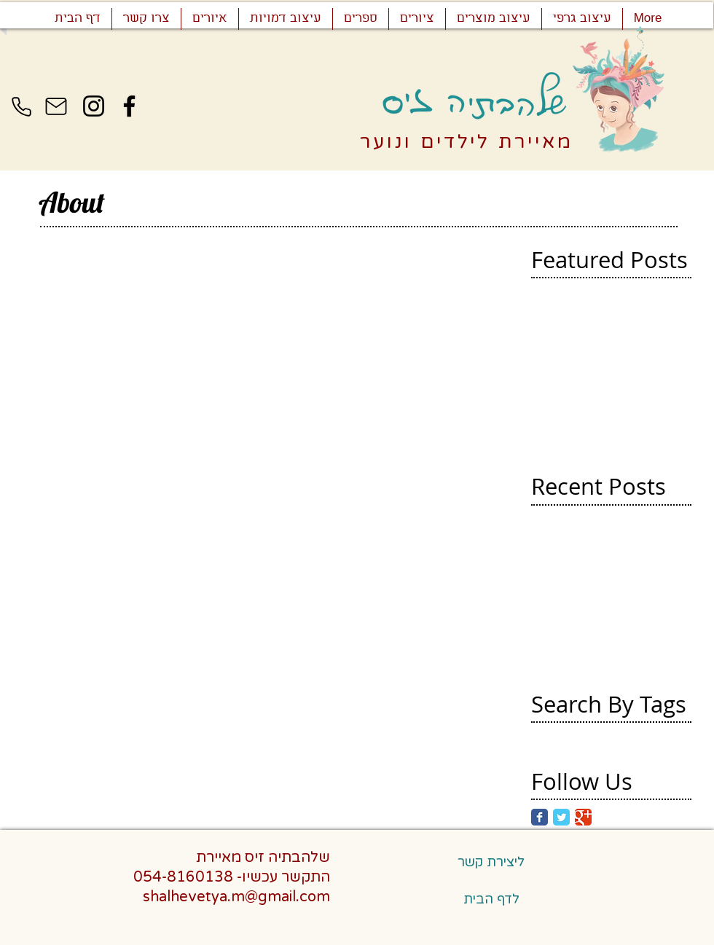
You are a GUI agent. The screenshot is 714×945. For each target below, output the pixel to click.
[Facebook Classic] (539, 817)
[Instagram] (93, 106)
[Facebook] (129, 106)
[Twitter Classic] (561, 817)
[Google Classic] (583, 817)
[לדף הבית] (491, 899)
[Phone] (21, 106)
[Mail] (56, 106)
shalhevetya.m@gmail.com (236, 897)
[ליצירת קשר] (491, 862)
